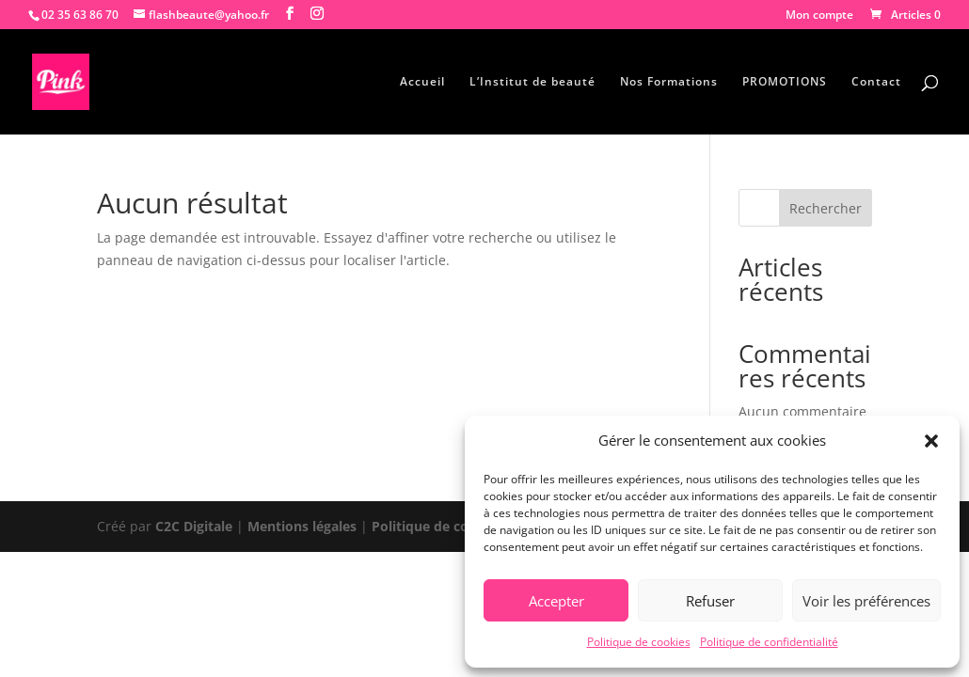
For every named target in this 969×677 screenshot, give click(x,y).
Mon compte (819, 16)
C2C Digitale (193, 526)
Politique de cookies (639, 642)
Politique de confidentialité (769, 642)
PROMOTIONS (784, 82)
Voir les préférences (866, 600)
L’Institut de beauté (532, 82)
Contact (876, 82)
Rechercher (825, 208)
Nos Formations (669, 82)
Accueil (422, 82)
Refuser (710, 600)
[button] (931, 441)
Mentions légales (302, 526)
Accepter (556, 600)
